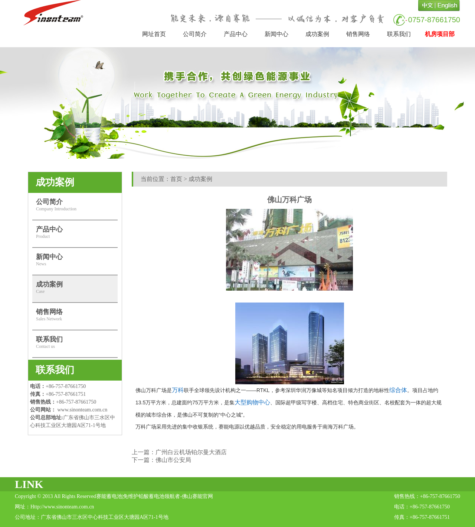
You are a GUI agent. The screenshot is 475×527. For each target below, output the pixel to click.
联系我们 (399, 34)
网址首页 (154, 34)
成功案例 (317, 34)
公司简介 (195, 34)
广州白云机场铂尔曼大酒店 (191, 452)
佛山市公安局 (173, 460)
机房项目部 (440, 34)
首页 (176, 179)
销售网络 (358, 34)
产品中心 (236, 34)
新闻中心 (276, 34)
